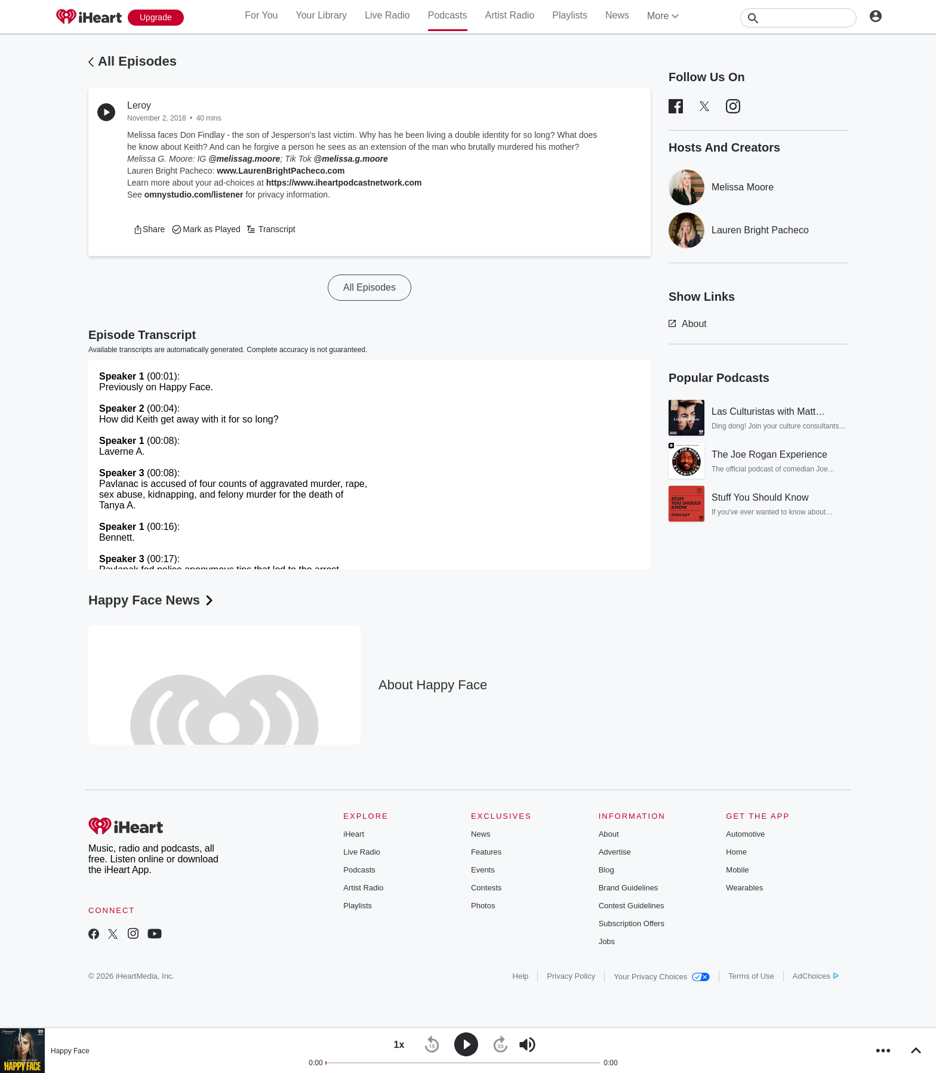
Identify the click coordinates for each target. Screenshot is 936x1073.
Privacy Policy (571, 976)
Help (521, 976)
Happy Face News (151, 600)
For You (261, 15)
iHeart (353, 834)
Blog (606, 869)
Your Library (321, 15)
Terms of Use (751, 976)
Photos (483, 905)
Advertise (615, 851)
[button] (149, 229)
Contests (486, 887)
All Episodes (137, 61)
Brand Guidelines (628, 887)
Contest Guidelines (631, 905)
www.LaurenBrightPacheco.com (280, 170)
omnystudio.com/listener (194, 194)
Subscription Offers (631, 923)
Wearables (744, 887)
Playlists (569, 15)
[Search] (798, 17)
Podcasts (447, 15)
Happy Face (70, 1051)
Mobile (737, 869)
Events (483, 869)
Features (486, 851)
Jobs (607, 941)
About (688, 324)
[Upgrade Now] (156, 18)
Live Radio (387, 15)
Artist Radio (510, 15)
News (617, 15)
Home (736, 851)
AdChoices (816, 976)
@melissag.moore (244, 159)
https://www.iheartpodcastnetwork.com (344, 182)
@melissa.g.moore (351, 159)
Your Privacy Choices (662, 976)
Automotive (745, 834)
